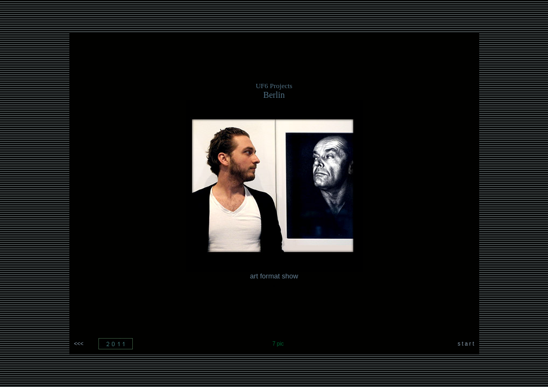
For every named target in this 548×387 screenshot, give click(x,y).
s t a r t (466, 344)
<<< (79, 344)
